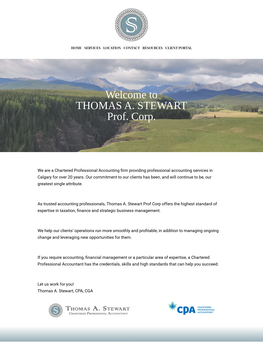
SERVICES (92, 48)
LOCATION (112, 48)
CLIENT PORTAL (178, 48)
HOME (76, 48)
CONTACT (132, 48)
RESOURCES (153, 48)
